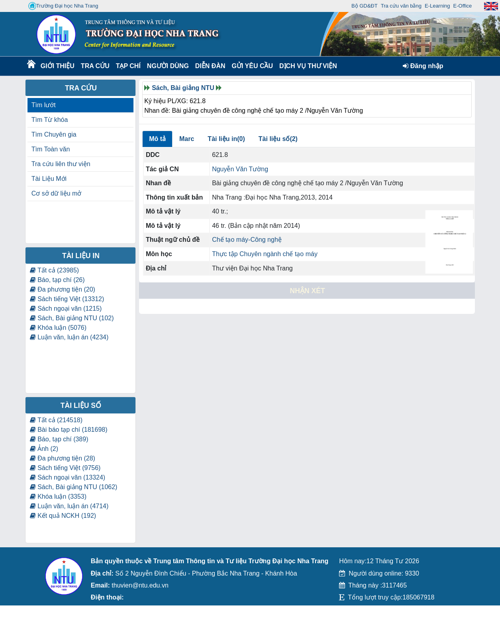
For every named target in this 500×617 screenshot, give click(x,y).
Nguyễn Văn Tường (240, 169)
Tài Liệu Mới (49, 178)
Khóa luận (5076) (58, 327)
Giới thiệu (57, 66)
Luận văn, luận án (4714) (69, 506)
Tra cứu (95, 66)
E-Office (462, 6)
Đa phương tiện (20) (62, 289)
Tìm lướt (43, 105)
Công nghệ (265, 239)
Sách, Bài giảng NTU (183, 87)
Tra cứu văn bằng (401, 6)
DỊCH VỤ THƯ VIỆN (306, 66)
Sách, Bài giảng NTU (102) (72, 318)
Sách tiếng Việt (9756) (65, 467)
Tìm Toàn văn (50, 149)
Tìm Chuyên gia (53, 134)
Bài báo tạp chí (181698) (69, 429)
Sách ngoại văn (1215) (66, 308)
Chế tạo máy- (231, 239)
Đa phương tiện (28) (62, 458)
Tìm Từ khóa (49, 119)
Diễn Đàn (210, 66)
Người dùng (167, 66)
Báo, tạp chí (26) (57, 279)
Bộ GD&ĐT (364, 6)
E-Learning (437, 6)
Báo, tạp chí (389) (59, 439)
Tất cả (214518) (56, 420)
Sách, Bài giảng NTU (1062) (74, 487)
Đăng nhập (423, 66)
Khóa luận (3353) (58, 496)
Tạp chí (128, 66)
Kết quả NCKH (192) (63, 515)
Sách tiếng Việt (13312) (67, 299)
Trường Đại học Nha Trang (63, 6)
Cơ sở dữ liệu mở (56, 193)
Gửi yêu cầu (252, 66)
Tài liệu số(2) (278, 138)
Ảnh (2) (44, 448)
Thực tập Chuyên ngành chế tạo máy (265, 254)
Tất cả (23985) (54, 270)
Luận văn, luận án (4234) (69, 337)
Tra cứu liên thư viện (60, 164)
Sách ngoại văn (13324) (67, 477)
